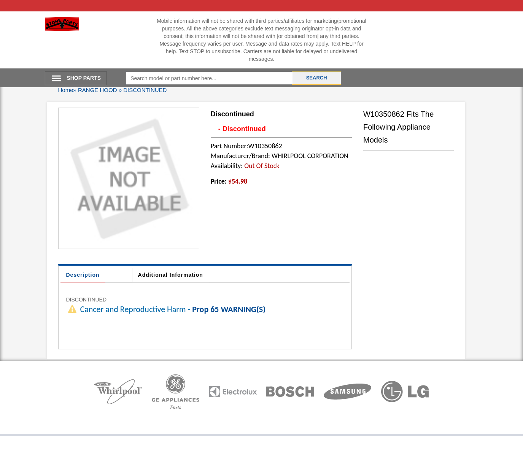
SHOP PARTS (84, 78)
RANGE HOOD (97, 90)
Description (83, 275)
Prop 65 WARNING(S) (228, 309)
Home (65, 90)
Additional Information (170, 275)
